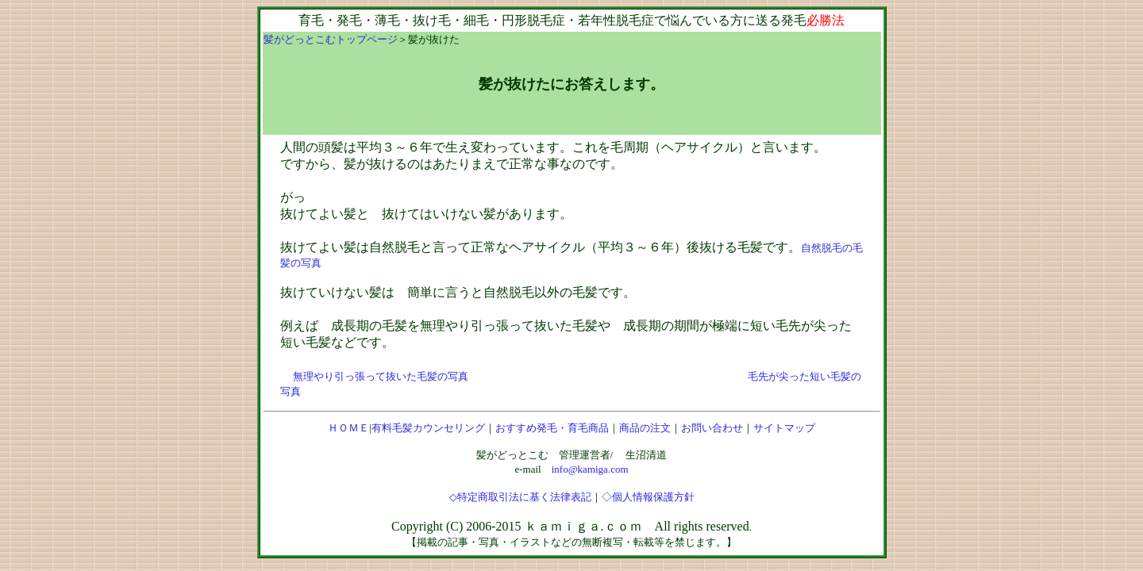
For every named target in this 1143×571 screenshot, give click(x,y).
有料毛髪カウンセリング (428, 428)
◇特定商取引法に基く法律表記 (520, 497)
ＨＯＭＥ (348, 428)
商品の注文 (645, 428)
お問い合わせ (712, 428)
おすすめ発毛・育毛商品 (552, 428)
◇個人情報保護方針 (648, 497)
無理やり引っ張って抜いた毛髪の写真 (380, 376)
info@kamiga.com (590, 469)
